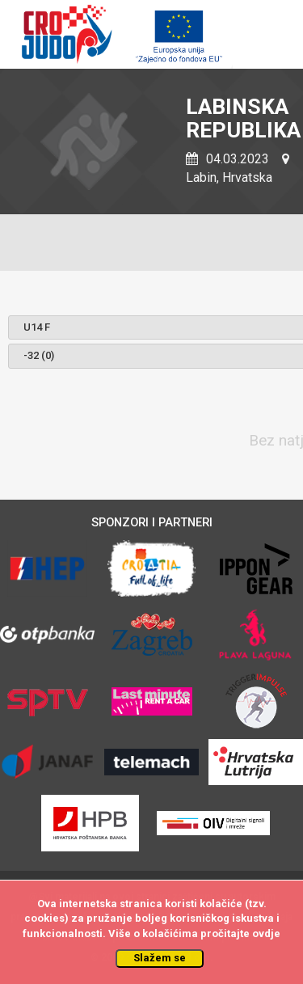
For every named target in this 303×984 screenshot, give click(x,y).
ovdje (266, 933)
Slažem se (159, 958)
